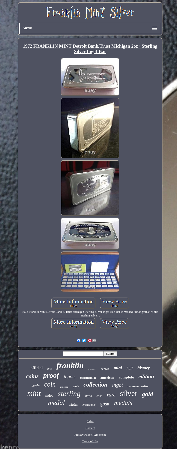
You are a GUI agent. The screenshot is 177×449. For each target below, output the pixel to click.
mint (34, 393)
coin (50, 384)
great (104, 403)
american (107, 377)
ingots (69, 376)
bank (88, 396)
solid (49, 395)
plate (76, 386)
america (64, 386)
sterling (69, 393)
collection (95, 384)
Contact (90, 428)
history (143, 367)
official (36, 368)
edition (146, 376)
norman (105, 369)
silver (129, 393)
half (130, 368)
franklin (70, 365)
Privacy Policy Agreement (90, 434)
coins (32, 376)
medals (123, 402)
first (49, 368)
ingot (117, 385)
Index (90, 421)
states (73, 404)
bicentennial (88, 377)
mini (118, 367)
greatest (92, 369)
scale (36, 386)
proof (51, 375)
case (99, 396)
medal (56, 402)
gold (147, 394)
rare (111, 395)
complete (126, 377)
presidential (89, 404)
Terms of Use (90, 441)
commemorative (138, 386)
